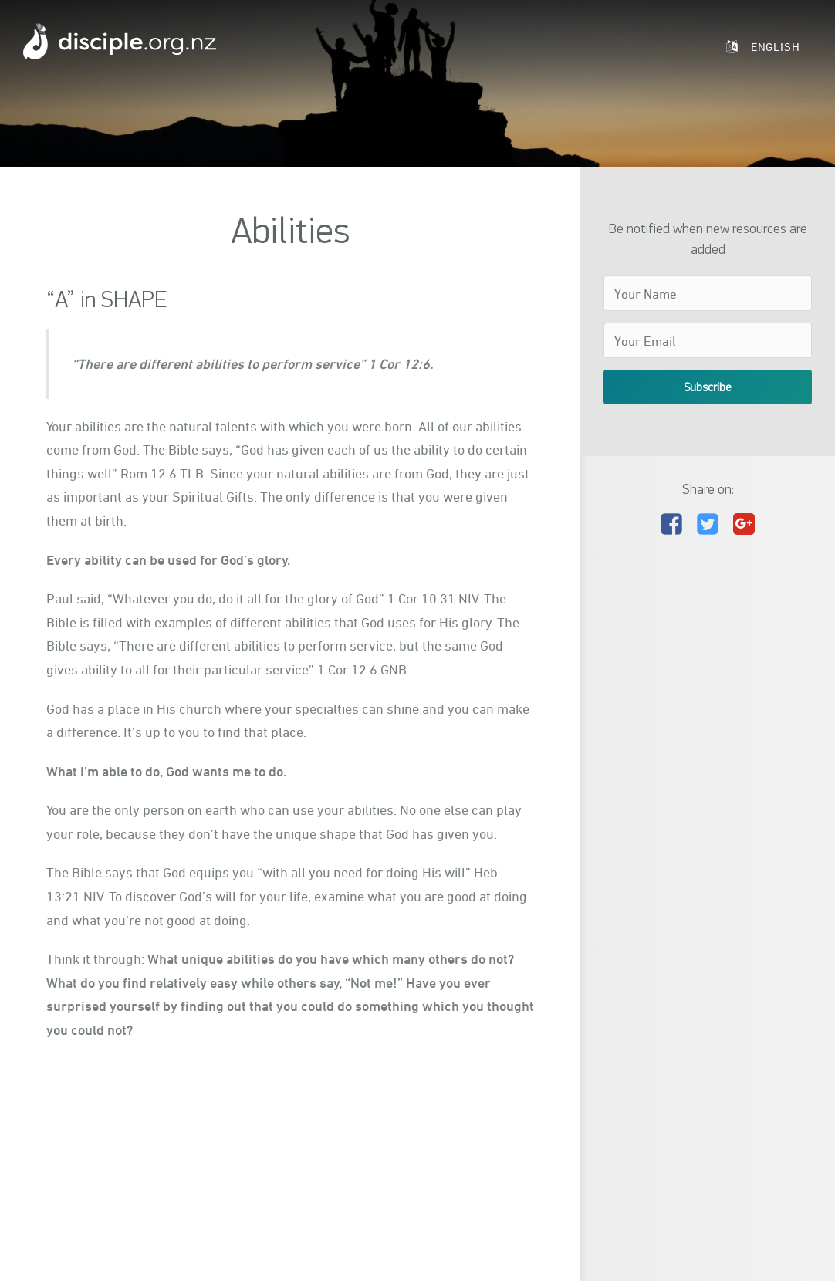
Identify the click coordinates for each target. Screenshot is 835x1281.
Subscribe (708, 387)
